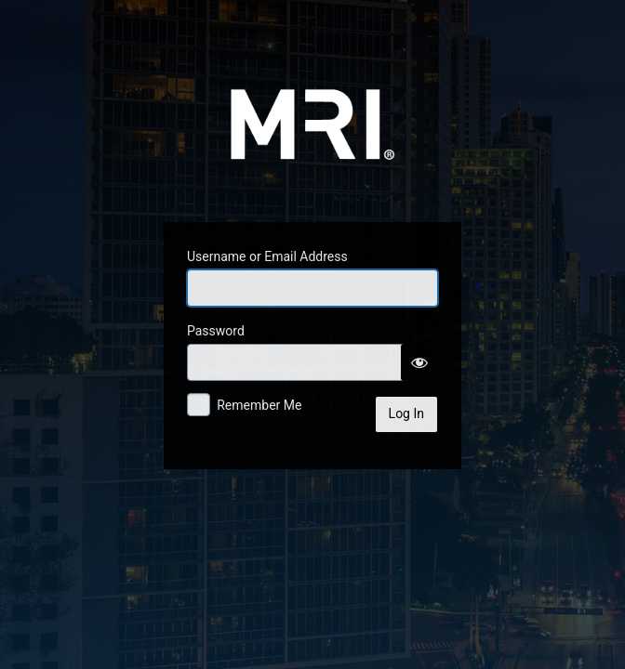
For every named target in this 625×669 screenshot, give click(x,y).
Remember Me (259, 405)
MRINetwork (312, 115)
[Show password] (419, 362)
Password (216, 330)
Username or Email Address (267, 256)
